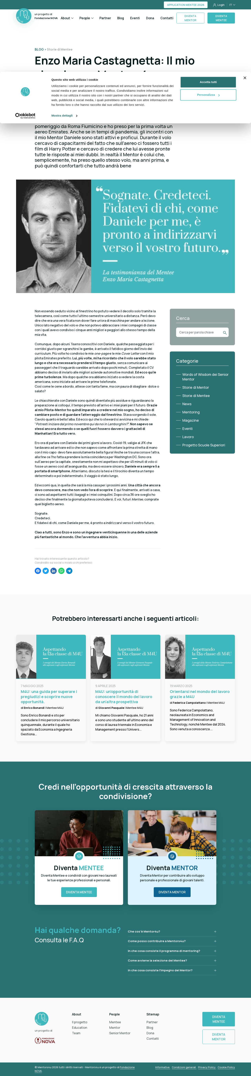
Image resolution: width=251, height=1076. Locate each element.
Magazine (190, 420)
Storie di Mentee (196, 395)
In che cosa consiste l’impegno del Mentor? (160, 970)
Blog (149, 1027)
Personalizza (208, 23)
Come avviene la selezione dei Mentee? (157, 960)
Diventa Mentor (172, 892)
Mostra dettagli (62, 43)
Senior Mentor (119, 1033)
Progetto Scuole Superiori (203, 445)
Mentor (114, 1027)
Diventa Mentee (79, 892)
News (186, 403)
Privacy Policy (207, 1067)
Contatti (152, 1038)
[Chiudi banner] (245, 6)
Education (79, 1027)
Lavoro (188, 436)
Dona (150, 1033)
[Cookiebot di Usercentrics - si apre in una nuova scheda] (25, 44)
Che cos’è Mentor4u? (144, 931)
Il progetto (79, 1022)
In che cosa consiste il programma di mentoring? (164, 951)
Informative (162, 1067)
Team (76, 1033)
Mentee (115, 1022)
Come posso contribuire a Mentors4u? (157, 941)
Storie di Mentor (195, 387)
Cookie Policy (226, 1067)
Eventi (187, 428)
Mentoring (191, 412)
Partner (152, 1022)
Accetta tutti (208, 10)
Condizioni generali (184, 1067)
